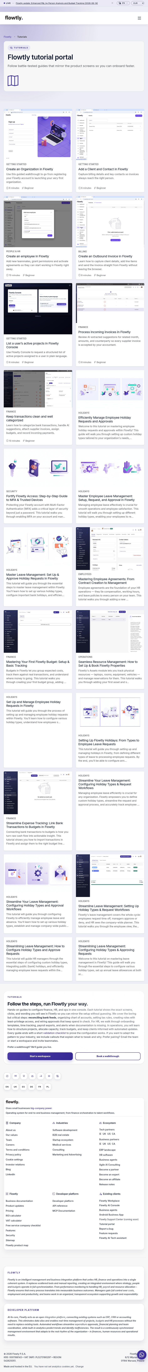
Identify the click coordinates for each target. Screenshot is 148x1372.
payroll (106, 1286)
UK (15, 1086)
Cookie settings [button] (14, 1159)
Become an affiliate (109, 1179)
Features (10, 1230)
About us (11, 1130)
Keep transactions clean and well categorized (29, 418)
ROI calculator (13, 1215)
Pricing (9, 1210)
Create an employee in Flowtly (27, 256)
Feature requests (108, 1233)
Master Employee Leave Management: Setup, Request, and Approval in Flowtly (106, 498)
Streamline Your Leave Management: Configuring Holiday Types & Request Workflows (104, 784)
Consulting (58, 1149)
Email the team (129, 1036)
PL (47, 1086)
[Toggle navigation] (139, 18)
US (109, 1133)
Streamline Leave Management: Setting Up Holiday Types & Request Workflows (108, 908)
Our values (12, 1135)
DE (31, 1086)
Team (9, 1140)
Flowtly (7, 36)
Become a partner (109, 1169)
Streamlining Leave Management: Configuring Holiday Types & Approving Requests (106, 950)
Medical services (62, 1144)
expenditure (81, 1324)
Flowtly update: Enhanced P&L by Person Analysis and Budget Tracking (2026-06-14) (57, 3)
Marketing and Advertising (67, 1154)
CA (113, 1133)
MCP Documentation (64, 1210)
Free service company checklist (23, 1225)
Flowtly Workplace (109, 1200)
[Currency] (137, 3)
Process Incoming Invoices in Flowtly (104, 332)
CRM (113, 1317)
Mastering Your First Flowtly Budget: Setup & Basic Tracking (37, 663)
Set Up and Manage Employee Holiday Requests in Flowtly (33, 704)
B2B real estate (61, 1135)
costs (131, 1290)
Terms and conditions (18, 1149)
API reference (60, 1205)
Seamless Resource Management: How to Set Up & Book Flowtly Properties (108, 663)
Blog (8, 1169)
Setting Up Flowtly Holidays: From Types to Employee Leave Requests (108, 742)
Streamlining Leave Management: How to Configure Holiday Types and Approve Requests (35, 950)
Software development (65, 1130)
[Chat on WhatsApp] (141, 1355)
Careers (10, 1144)
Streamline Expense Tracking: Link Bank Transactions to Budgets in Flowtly (34, 825)
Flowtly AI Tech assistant (112, 1238)
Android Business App (111, 1214)
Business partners (109, 1139)
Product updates (15, 1205)
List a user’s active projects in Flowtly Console (32, 345)
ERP (108, 1317)
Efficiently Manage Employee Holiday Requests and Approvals (104, 419)
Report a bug (106, 1228)
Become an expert (109, 1174)
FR (39, 1086)
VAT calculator (14, 1220)
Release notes (107, 1184)
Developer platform (63, 1201)
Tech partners (107, 1129)
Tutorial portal (107, 1224)
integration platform (55, 1317)
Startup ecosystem (63, 1140)
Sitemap (10, 1240)
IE (100, 1133)
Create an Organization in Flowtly (29, 169)
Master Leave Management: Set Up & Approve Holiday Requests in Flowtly (32, 576)
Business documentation (19, 1201)
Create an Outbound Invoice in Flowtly (105, 256)
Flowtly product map (17, 1245)
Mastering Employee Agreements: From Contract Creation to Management (106, 581)
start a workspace (21, 1040)
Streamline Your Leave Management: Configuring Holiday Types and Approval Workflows (35, 905)
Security (10, 1235)
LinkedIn (10, 1174)
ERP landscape (107, 1150)
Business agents (108, 1159)
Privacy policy (13, 1154)
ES (23, 1086)
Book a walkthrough (108, 1056)
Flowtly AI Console (109, 1205)
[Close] (112, 3)
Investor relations (15, 1164)
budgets (16, 1286)
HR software (106, 1155)
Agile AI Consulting (109, 1164)
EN (7, 1086)
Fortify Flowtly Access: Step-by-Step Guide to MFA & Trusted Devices (37, 498)
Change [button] (79, 1366)
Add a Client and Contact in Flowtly (103, 169)
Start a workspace (40, 1056)
